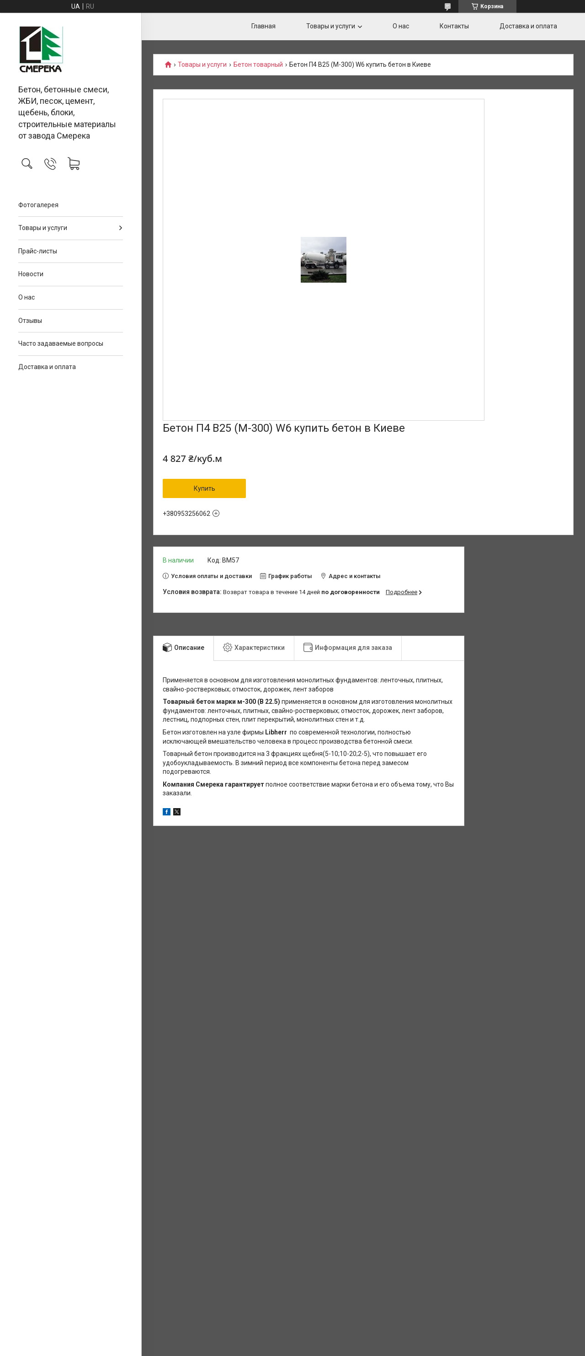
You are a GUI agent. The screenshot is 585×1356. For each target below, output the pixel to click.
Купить (204, 488)
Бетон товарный (258, 64)
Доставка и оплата (47, 366)
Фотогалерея (38, 205)
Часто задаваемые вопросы (60, 343)
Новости (30, 274)
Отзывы (30, 320)
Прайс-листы (37, 251)
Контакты (454, 26)
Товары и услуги (42, 227)
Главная (263, 26)
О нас (26, 297)
